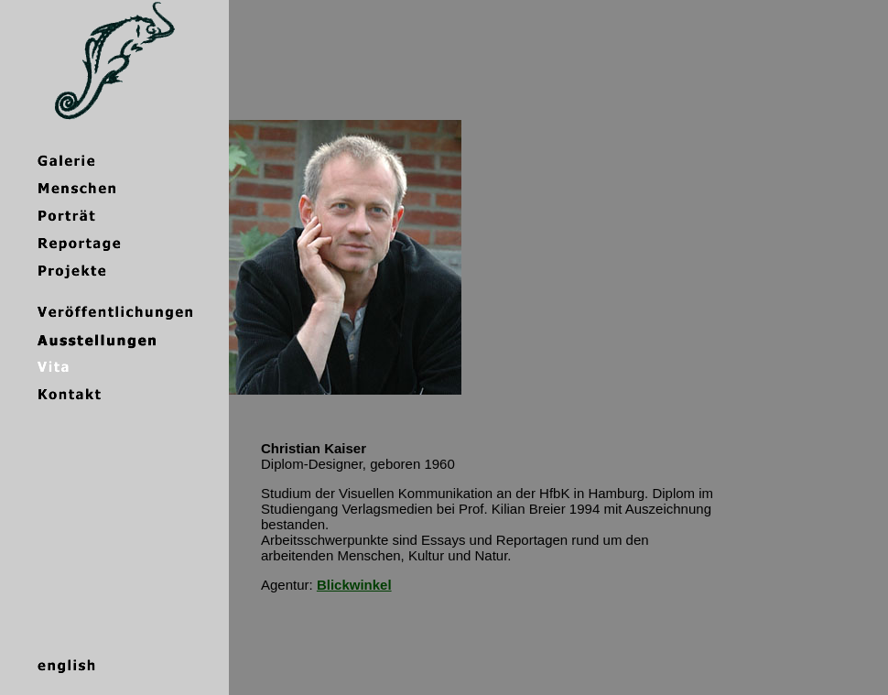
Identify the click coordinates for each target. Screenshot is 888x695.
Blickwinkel (354, 584)
